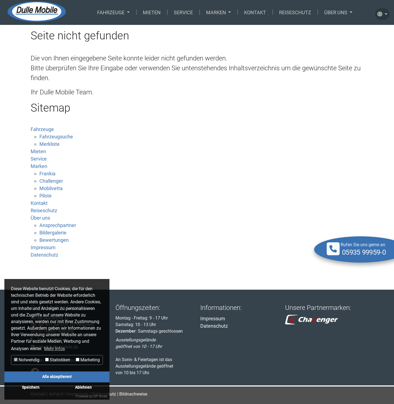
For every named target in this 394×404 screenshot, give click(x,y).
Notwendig (26, 359)
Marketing (88, 359)
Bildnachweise (133, 394)
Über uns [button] (336, 12)
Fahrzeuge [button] (111, 12)
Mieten (152, 12)
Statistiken (57, 359)
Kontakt (255, 12)
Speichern (30, 387)
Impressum (212, 318)
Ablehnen (83, 387)
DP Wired (100, 396)
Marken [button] (216, 12)
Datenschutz (214, 326)
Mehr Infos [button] (54, 348)
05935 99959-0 (364, 252)
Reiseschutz (295, 12)
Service (183, 12)
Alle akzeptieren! (57, 376)
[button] (382, 12)
